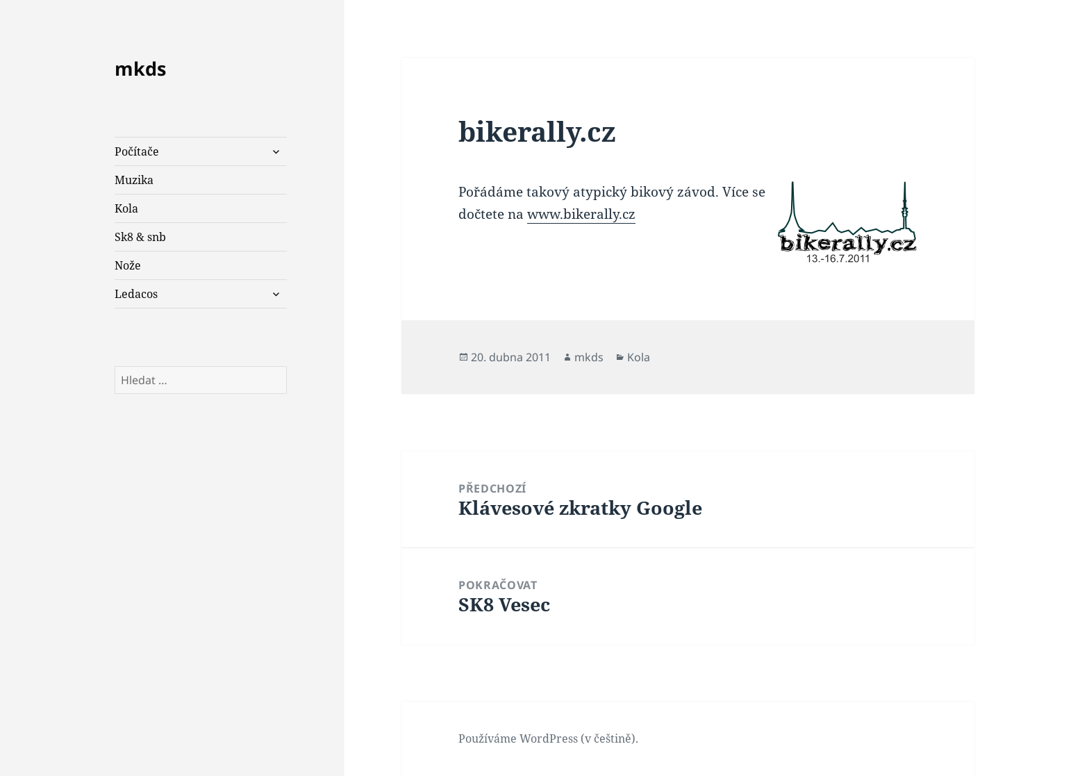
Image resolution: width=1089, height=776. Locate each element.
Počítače (137, 151)
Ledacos (136, 294)
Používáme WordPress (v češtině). (548, 738)
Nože (128, 265)
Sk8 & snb (140, 237)
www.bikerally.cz (581, 214)
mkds (140, 68)
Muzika (134, 180)
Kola (126, 208)
